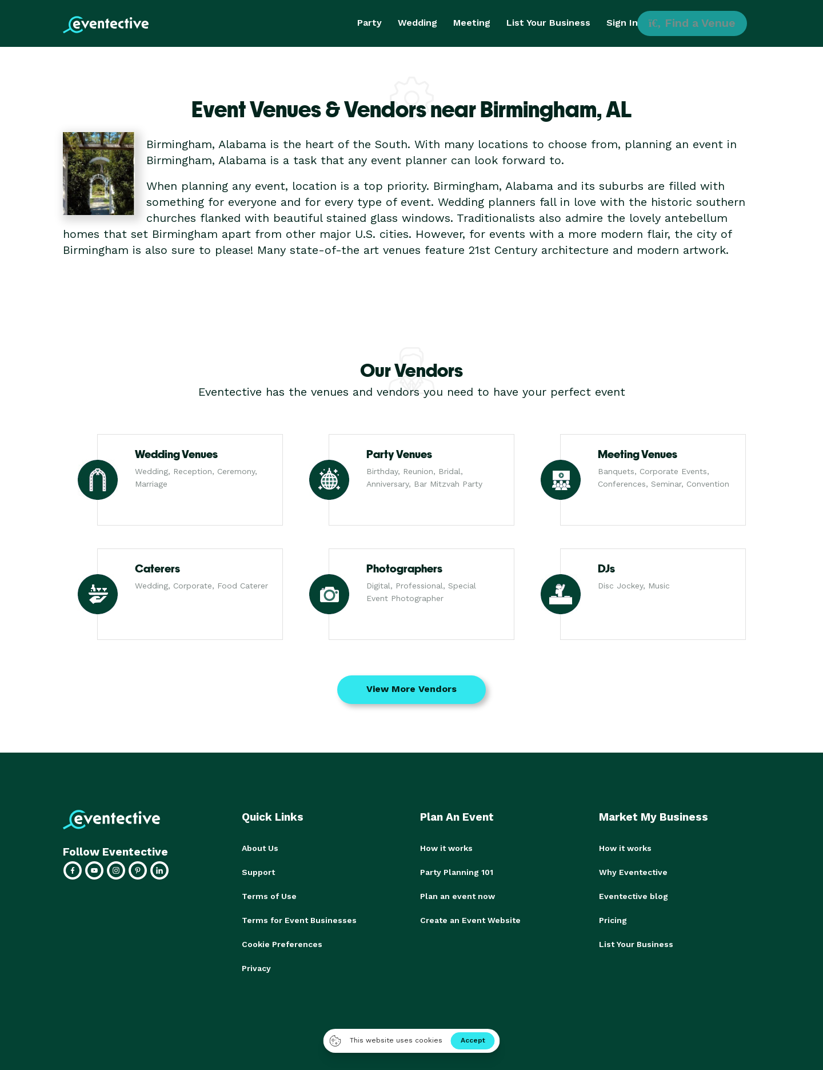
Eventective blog (633, 896)
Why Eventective (633, 872)
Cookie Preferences (282, 944)
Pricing (613, 920)
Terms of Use (269, 896)
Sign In (622, 22)
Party (369, 22)
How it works (446, 848)
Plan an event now (457, 896)
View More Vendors (411, 688)
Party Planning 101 (456, 872)
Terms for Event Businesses (299, 920)
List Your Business (548, 22)
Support (258, 872)
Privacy (256, 968)
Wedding (417, 22)
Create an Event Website (470, 920)
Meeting (471, 22)
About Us (260, 848)
